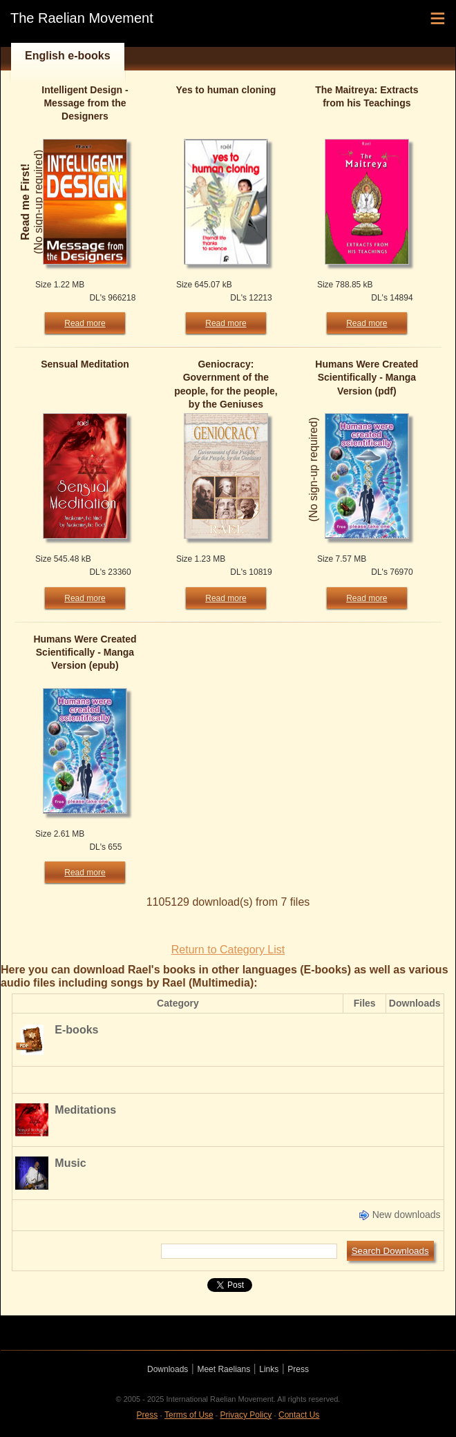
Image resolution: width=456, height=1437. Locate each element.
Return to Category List (228, 949)
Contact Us (298, 1415)
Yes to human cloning (226, 89)
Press (298, 1369)
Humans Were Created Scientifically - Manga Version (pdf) (366, 377)
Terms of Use (188, 1415)
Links (268, 1369)
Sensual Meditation (85, 364)
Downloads (167, 1369)
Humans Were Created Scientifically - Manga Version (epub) (84, 652)
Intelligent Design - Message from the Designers (84, 103)
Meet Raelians (223, 1369)
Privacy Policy (246, 1415)
